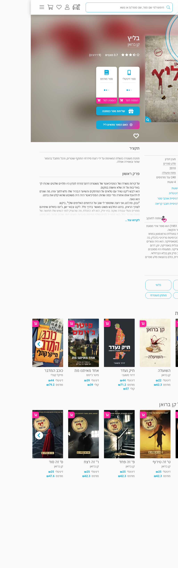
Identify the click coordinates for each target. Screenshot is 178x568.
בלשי (127, 285)
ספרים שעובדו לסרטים (155, 285)
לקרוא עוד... (101, 220)
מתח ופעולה (157, 21)
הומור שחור (155, 295)
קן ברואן (103, 44)
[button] (87, 125)
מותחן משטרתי (127, 295)
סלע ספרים (138, 163)
